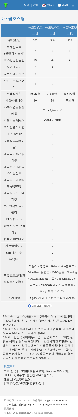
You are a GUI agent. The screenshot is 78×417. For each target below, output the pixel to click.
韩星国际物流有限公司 (18, 379)
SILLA (8, 375)
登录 (27, 5)
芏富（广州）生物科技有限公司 (24, 371)
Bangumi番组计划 (57, 371)
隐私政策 (9, 408)
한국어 (49, 5)
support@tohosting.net (56, 400)
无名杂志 (19, 375)
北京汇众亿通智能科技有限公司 (24, 383)
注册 (36, 5)
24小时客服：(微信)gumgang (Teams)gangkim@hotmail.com (35, 404)
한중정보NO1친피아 (39, 375)
